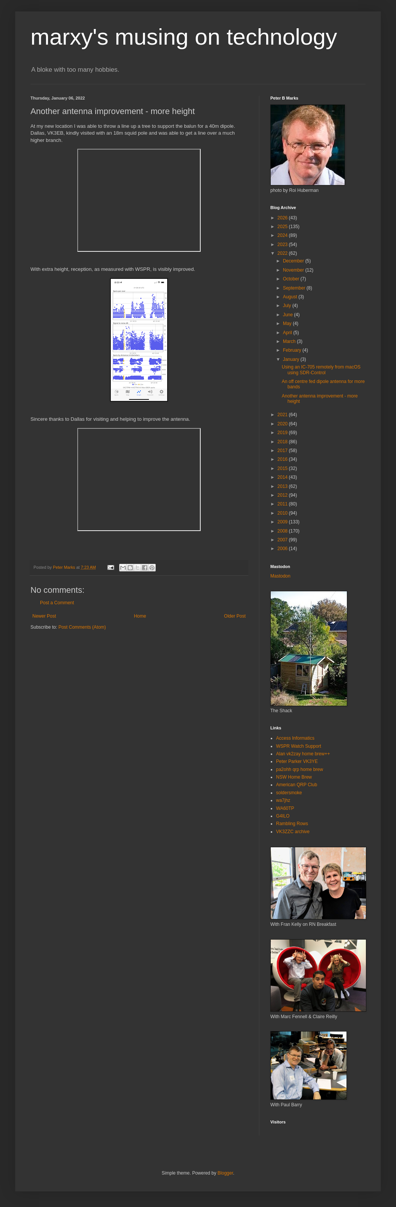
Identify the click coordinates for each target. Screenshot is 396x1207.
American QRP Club (296, 784)
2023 (283, 244)
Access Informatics (295, 738)
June (288, 314)
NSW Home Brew (294, 777)
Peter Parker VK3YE (297, 761)
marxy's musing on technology (183, 37)
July (287, 305)
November (294, 270)
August (291, 296)
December (294, 261)
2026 (283, 217)
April (288, 332)
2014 (283, 477)
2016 (283, 459)
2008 (283, 531)
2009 (283, 522)
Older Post (235, 616)
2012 (283, 495)
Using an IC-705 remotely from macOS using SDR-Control (321, 369)
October (291, 279)
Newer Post (44, 616)
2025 (283, 226)
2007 (283, 539)
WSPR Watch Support (298, 746)
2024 (283, 235)
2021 (283, 414)
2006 (283, 548)
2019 (283, 432)
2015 (283, 468)
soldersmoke (289, 792)
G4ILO (282, 816)
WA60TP (285, 808)
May (288, 323)
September (295, 288)
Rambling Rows (292, 823)
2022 (283, 253)
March (290, 341)
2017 (283, 450)
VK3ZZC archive (293, 831)
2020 (283, 423)
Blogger (225, 1173)
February (292, 350)
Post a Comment (57, 602)
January (291, 359)
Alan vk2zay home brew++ (303, 753)
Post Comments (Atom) (82, 627)
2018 (283, 441)
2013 (283, 486)
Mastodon (280, 576)
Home (140, 616)
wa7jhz (283, 800)
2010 (283, 513)
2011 (283, 504)
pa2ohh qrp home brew (299, 769)
